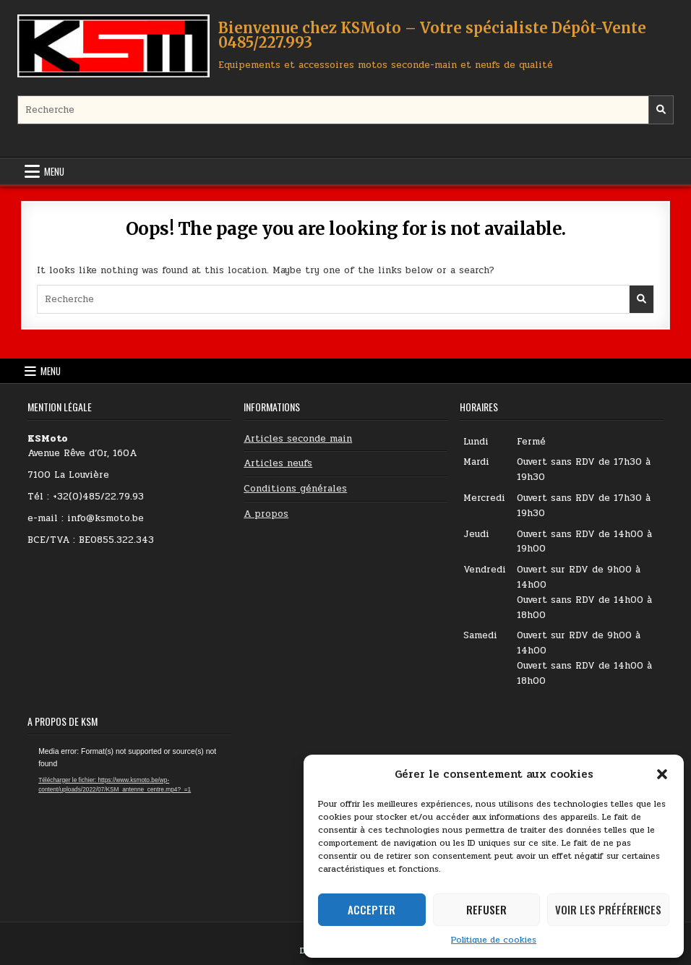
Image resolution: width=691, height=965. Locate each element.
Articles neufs (278, 463)
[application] (129, 803)
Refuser (486, 909)
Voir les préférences (608, 909)
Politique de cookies (493, 939)
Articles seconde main (298, 439)
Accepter (371, 909)
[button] (662, 774)
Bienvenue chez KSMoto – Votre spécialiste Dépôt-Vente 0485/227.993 (432, 35)
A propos (266, 514)
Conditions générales (295, 488)
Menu (54, 171)
